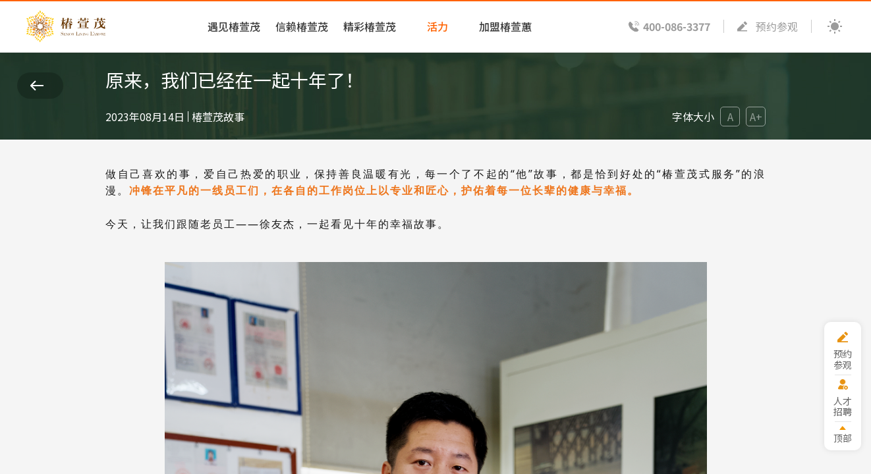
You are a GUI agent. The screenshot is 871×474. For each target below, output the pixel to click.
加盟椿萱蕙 (505, 26)
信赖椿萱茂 (301, 26)
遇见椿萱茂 (234, 26)
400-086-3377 (676, 26)
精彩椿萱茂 (369, 26)
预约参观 (777, 26)
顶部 (842, 437)
